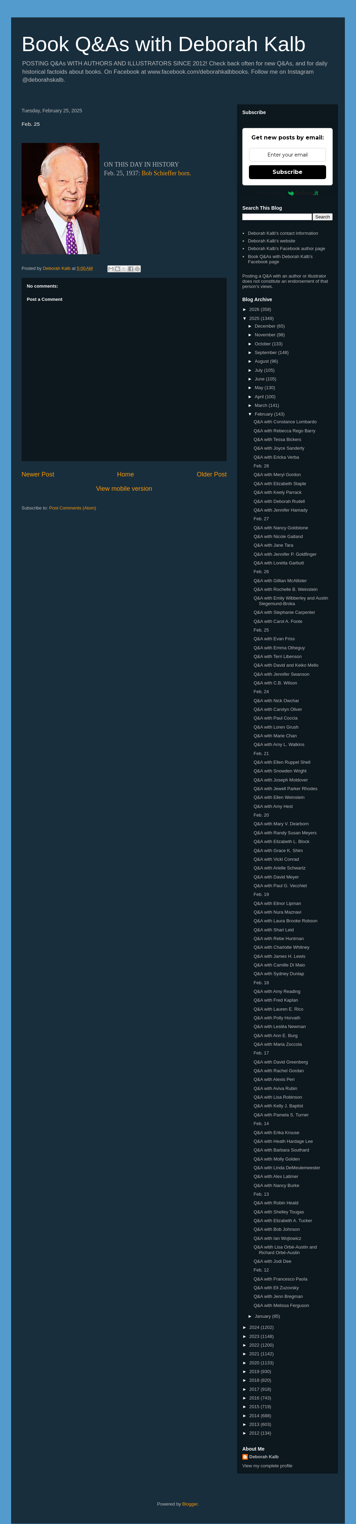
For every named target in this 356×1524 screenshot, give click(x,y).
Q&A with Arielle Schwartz (279, 868)
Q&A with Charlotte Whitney (281, 947)
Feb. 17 (261, 1053)
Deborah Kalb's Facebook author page (286, 248)
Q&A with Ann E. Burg (275, 1035)
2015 (255, 1406)
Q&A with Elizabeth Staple (279, 483)
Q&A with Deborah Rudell (279, 501)
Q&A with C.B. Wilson (275, 682)
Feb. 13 (261, 1194)
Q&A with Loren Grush (275, 727)
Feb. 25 (261, 630)
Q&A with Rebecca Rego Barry (284, 430)
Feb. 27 (261, 518)
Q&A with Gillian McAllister (280, 580)
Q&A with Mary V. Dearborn (280, 823)
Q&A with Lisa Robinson (277, 1097)
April (260, 396)
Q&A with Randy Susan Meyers (284, 832)
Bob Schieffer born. (166, 173)
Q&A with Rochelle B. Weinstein (285, 589)
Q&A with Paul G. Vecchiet (280, 885)
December (266, 326)
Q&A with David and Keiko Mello (285, 665)
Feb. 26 (261, 571)
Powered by (287, 193)
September (266, 352)
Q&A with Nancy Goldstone (280, 527)
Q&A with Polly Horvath (276, 1017)
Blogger (189, 1504)
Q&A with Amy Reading (276, 991)
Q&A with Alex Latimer (275, 1176)
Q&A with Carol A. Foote (277, 621)
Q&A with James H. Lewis (279, 956)
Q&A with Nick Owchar (276, 700)
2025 (255, 318)
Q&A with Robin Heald (275, 1202)
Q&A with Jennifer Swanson (281, 674)
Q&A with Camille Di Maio (279, 965)
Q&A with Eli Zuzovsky (276, 1287)
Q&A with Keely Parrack (277, 492)
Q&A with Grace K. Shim (278, 850)
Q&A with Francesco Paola (280, 1279)
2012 (255, 1433)
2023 (255, 1336)
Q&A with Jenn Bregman (278, 1296)
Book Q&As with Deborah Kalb (164, 44)
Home (125, 474)
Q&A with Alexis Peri (273, 1079)
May (260, 387)
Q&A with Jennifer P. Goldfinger (284, 554)
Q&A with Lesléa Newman (279, 1026)
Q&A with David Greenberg (280, 1062)
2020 (255, 1362)
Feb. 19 (261, 894)
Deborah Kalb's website (271, 240)
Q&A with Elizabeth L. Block (281, 841)
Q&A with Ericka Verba (276, 457)
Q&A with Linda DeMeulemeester (286, 1167)
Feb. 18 (261, 982)
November (266, 334)
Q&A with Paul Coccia (275, 718)
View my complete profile (267, 1465)
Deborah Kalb (264, 1456)
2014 (255, 1415)
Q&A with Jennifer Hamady (280, 510)
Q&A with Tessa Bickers (277, 439)
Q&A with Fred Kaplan (275, 1000)
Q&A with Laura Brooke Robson (285, 920)
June (260, 379)
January (263, 1316)
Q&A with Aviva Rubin (275, 1088)
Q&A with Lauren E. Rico (278, 1009)
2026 (255, 309)
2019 (255, 1371)
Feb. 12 (261, 1270)
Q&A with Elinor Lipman (277, 903)
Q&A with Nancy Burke (276, 1185)
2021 (255, 1353)
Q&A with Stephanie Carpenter (284, 612)
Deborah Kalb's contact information (283, 233)
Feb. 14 (261, 1123)
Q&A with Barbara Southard (281, 1150)
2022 (255, 1345)
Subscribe (287, 172)
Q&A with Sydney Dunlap (278, 973)
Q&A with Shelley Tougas (278, 1211)
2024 (255, 1327)
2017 (255, 1389)
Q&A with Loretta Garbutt (278, 563)
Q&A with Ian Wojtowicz (277, 1238)
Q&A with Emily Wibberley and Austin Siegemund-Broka (290, 600)
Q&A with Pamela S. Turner (280, 1114)
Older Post (212, 474)
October (263, 343)
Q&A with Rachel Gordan (278, 1070)
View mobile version (124, 488)
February (264, 414)
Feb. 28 (261, 465)
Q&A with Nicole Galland (278, 536)
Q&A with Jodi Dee (272, 1261)
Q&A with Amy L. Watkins (278, 744)
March (262, 405)
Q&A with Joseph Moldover (280, 780)
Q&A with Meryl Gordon (277, 474)
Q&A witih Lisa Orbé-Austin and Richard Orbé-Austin (285, 1249)
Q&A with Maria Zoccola (277, 1044)
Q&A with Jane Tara (273, 545)
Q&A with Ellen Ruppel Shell (281, 762)
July (259, 370)
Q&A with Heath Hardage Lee (283, 1141)
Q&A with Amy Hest (273, 806)
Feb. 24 (261, 691)
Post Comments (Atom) (72, 508)
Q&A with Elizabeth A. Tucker (282, 1220)
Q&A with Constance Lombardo (284, 421)
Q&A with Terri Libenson (277, 656)
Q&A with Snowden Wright (279, 770)
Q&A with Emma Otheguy (279, 647)
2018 (255, 1380)
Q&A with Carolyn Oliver (277, 709)
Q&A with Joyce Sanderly (278, 448)
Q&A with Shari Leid (273, 929)
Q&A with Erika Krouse (276, 1132)
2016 (255, 1398)
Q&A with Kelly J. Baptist (278, 1105)
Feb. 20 (261, 815)
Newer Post (38, 474)
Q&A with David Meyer (276, 877)
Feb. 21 (261, 753)
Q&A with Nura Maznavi (277, 912)
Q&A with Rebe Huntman (278, 938)
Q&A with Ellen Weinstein (278, 797)
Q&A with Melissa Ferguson (281, 1305)
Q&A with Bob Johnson (276, 1229)
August (262, 361)
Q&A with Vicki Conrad (276, 859)
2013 (255, 1424)
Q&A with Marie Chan (275, 735)
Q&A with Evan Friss (273, 638)
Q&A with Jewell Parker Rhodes (285, 788)
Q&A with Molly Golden (276, 1159)
